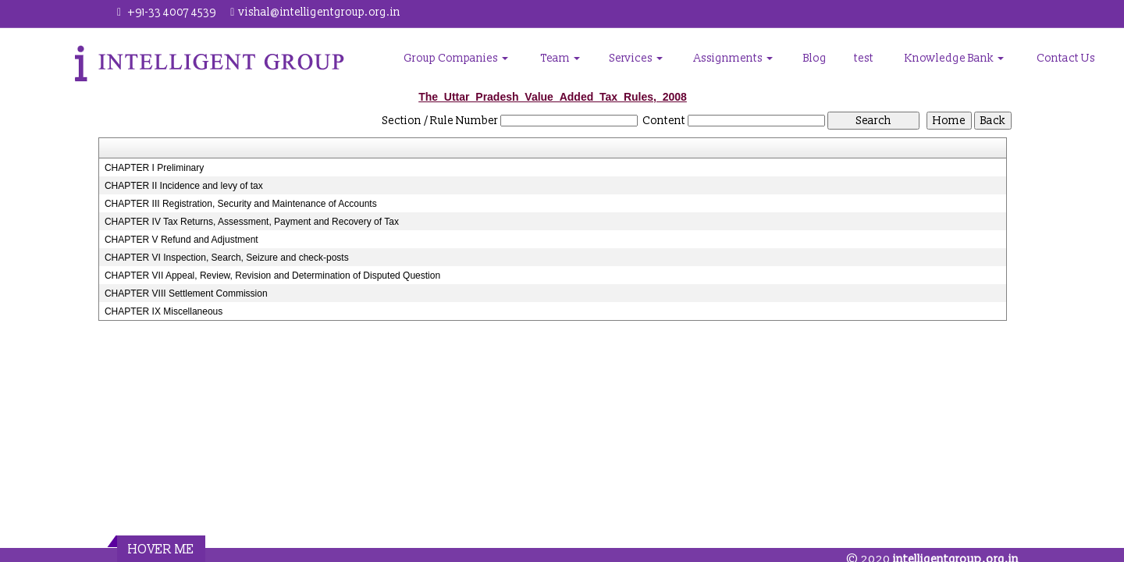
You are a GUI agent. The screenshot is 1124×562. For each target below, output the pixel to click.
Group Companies (456, 58)
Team (560, 58)
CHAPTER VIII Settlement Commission (186, 293)
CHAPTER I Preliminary (154, 167)
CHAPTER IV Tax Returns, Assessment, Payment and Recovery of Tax (252, 221)
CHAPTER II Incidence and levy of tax (184, 185)
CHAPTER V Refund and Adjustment (181, 239)
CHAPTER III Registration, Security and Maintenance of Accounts (241, 203)
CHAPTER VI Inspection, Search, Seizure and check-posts (227, 257)
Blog (815, 58)
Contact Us (1066, 58)
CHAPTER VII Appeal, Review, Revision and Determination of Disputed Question (272, 275)
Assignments (733, 58)
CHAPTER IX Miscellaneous (163, 311)
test (863, 58)
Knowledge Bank (954, 58)
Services (636, 58)
